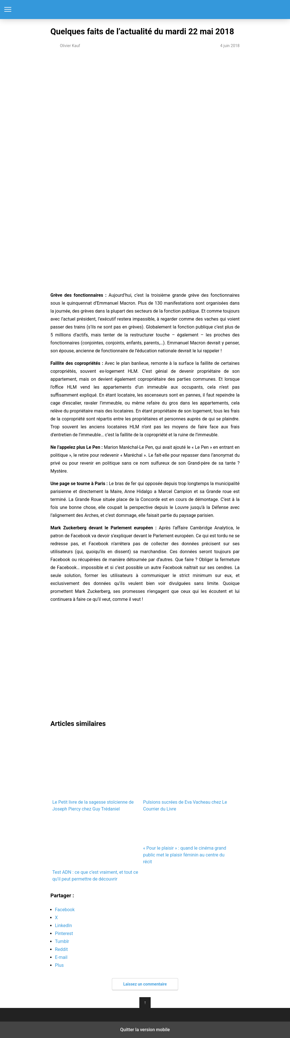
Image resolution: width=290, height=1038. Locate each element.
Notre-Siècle (145, 9)
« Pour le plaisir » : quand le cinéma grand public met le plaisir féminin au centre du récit (186, 841)
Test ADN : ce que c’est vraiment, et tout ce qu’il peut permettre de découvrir (95, 849)
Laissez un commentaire (145, 984)
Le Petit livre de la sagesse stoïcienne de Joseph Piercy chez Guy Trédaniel (94, 773)
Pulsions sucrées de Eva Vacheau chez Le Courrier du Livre (185, 773)
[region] (145, 101)
